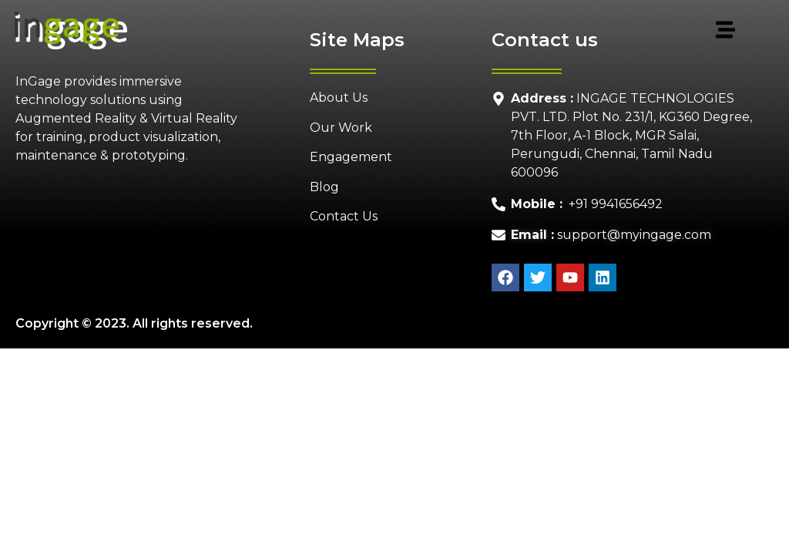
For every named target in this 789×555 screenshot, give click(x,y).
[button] (436, 31)
